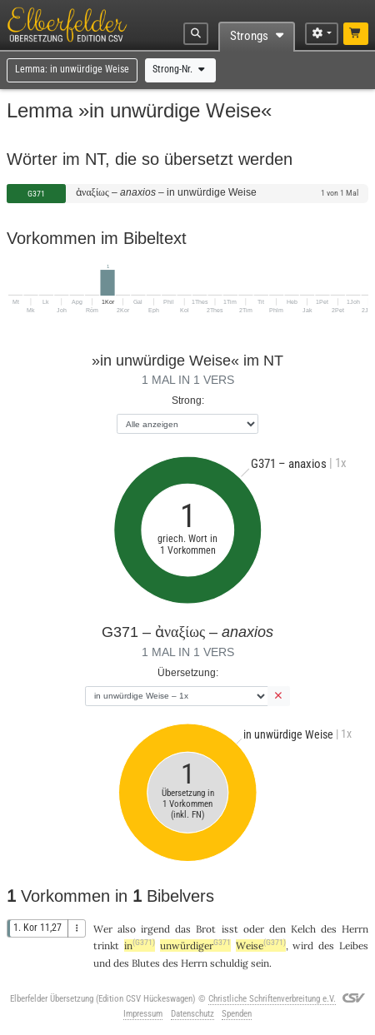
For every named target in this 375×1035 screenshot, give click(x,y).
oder (253, 929)
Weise (261, 945)
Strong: (188, 400)
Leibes (353, 945)
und (102, 963)
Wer (102, 929)
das (183, 929)
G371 (36, 193)
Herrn (355, 929)
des (329, 929)
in (139, 945)
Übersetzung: (188, 672)
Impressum (142, 1013)
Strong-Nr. (180, 69)
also (127, 929)
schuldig (229, 963)
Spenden (237, 1013)
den (277, 929)
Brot (206, 929)
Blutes (146, 963)
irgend (155, 929)
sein (260, 963)
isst (230, 929)
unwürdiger (195, 945)
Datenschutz (192, 1013)
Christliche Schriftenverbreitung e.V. (272, 998)
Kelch (303, 929)
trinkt (106, 945)
